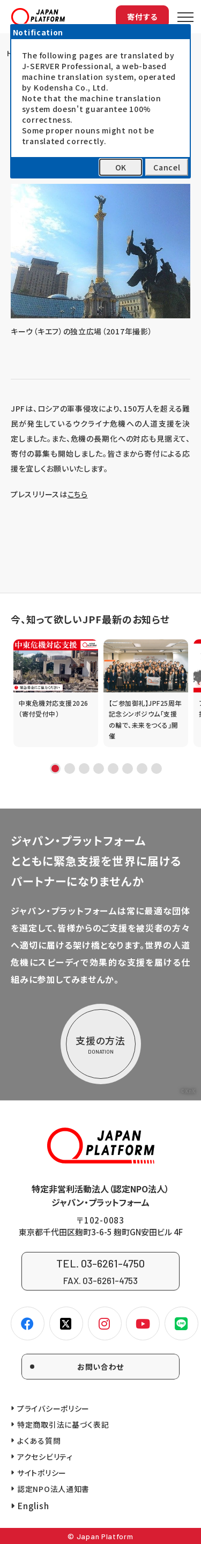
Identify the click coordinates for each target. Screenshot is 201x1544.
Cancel (166, 167)
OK (120, 167)
